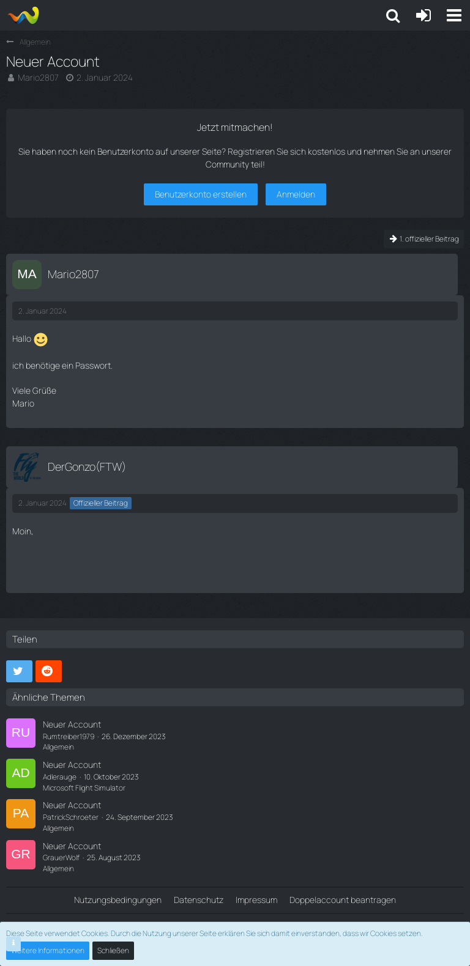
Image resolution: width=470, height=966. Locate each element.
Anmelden (296, 194)
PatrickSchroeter (71, 817)
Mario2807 (38, 77)
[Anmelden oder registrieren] (423, 15)
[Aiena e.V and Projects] (23, 15)
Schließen (113, 950)
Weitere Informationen (47, 950)
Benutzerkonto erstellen (201, 194)
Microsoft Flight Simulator (84, 788)
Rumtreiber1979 (68, 736)
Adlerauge (59, 777)
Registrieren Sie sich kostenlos (286, 151)
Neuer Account (72, 724)
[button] (454, 15)
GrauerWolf (61, 857)
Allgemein (58, 747)
